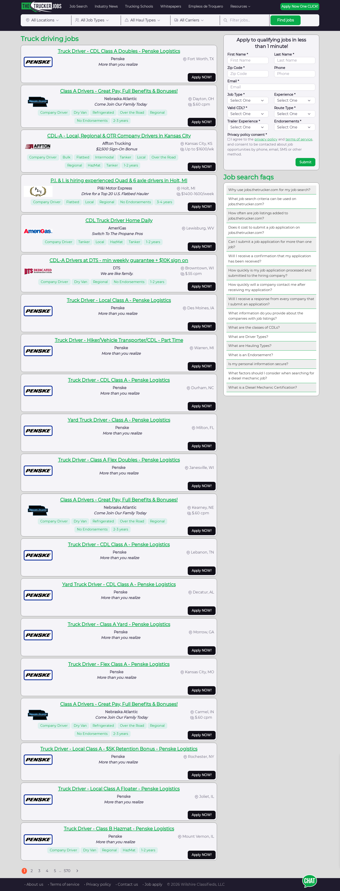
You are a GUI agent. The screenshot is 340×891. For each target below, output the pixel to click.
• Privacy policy (97, 884)
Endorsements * (287, 121)
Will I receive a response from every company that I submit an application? (271, 301)
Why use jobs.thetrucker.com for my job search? (269, 190)
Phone (279, 68)
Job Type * (236, 94)
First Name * (237, 54)
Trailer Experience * (243, 121)
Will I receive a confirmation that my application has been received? (269, 258)
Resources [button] (238, 6)
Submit (305, 162)
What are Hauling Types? (250, 345)
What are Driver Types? (248, 336)
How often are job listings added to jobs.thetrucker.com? (258, 216)
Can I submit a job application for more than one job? (270, 244)
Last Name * (284, 54)
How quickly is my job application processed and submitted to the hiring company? (269, 273)
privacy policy (266, 139)
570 (67, 871)
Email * (233, 81)
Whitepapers (170, 6)
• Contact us (127, 884)
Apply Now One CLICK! (299, 6)
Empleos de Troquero (205, 6)
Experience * (285, 94)
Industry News (106, 6)
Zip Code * (236, 68)
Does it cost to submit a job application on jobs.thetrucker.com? (264, 230)
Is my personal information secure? (258, 364)
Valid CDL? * (237, 108)
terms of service (299, 139)
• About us (33, 884)
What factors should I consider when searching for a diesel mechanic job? (271, 376)
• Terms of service (63, 884)
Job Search (78, 6)
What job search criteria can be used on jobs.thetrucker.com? (262, 201)
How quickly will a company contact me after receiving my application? (266, 287)
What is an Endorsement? (250, 355)
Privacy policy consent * (247, 135)
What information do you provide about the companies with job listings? (265, 316)
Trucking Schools (139, 6)
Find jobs (285, 20)
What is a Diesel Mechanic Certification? (262, 387)
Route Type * (285, 108)
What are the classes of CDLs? (254, 327)
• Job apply (152, 884)
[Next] (77, 871)
